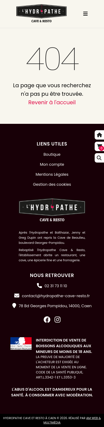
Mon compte (52, 164)
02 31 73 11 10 (56, 285)
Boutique (52, 154)
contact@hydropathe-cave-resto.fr (56, 295)
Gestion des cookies (52, 184)
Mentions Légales (52, 174)
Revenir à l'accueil (52, 102)
